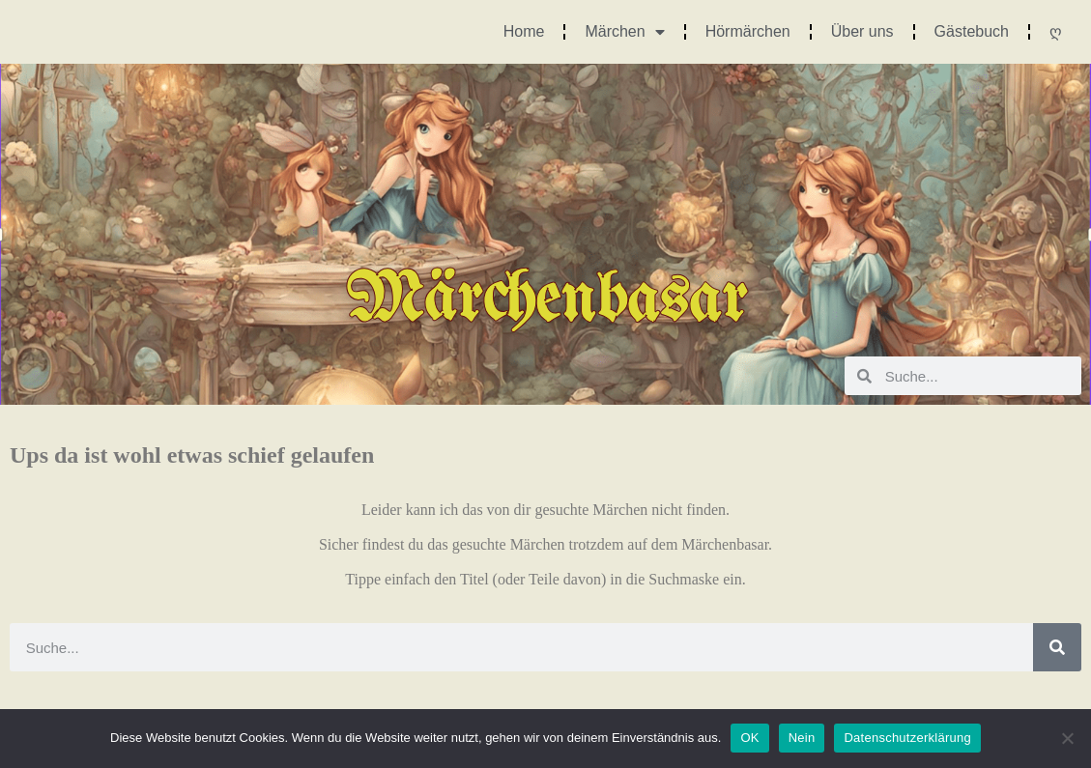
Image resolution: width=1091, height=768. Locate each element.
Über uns (862, 31)
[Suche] (1057, 647)
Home (524, 31)
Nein (802, 737)
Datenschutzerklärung (907, 737)
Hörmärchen (747, 31)
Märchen (624, 31)
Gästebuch (971, 31)
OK (749, 737)
